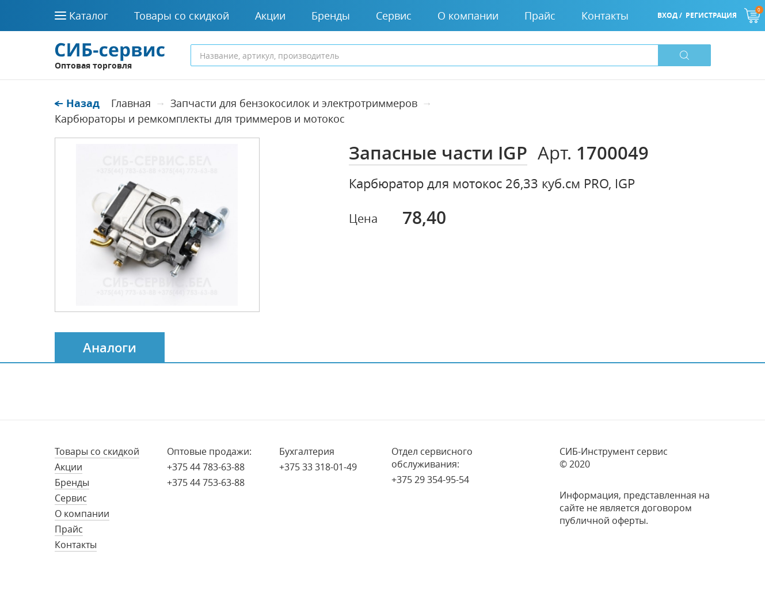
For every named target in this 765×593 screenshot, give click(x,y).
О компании (82, 513)
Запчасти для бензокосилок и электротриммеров (293, 103)
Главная (131, 103)
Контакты (76, 544)
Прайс (69, 529)
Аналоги (109, 347)
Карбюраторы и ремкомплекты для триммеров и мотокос (200, 119)
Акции (68, 467)
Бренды (72, 482)
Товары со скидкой (97, 451)
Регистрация (711, 15)
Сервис (71, 498)
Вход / (669, 15)
